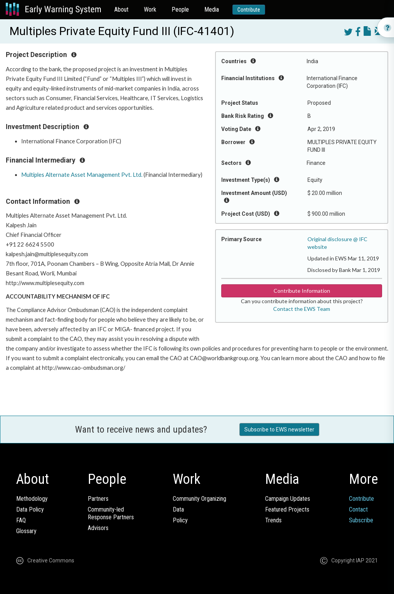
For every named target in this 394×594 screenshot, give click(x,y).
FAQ (21, 520)
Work (150, 9)
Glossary (26, 531)
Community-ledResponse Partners (111, 513)
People (180, 9)
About (121, 9)
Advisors (98, 528)
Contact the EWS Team (301, 308)
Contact (358, 509)
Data (178, 509)
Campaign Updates (287, 498)
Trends (273, 520)
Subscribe (361, 520)
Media (211, 9)
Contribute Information (302, 290)
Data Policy (30, 509)
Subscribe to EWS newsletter (279, 429)
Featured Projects (287, 509)
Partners (98, 498)
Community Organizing (199, 498)
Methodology (32, 498)
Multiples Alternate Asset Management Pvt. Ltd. (81, 174)
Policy (180, 520)
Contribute (248, 10)
